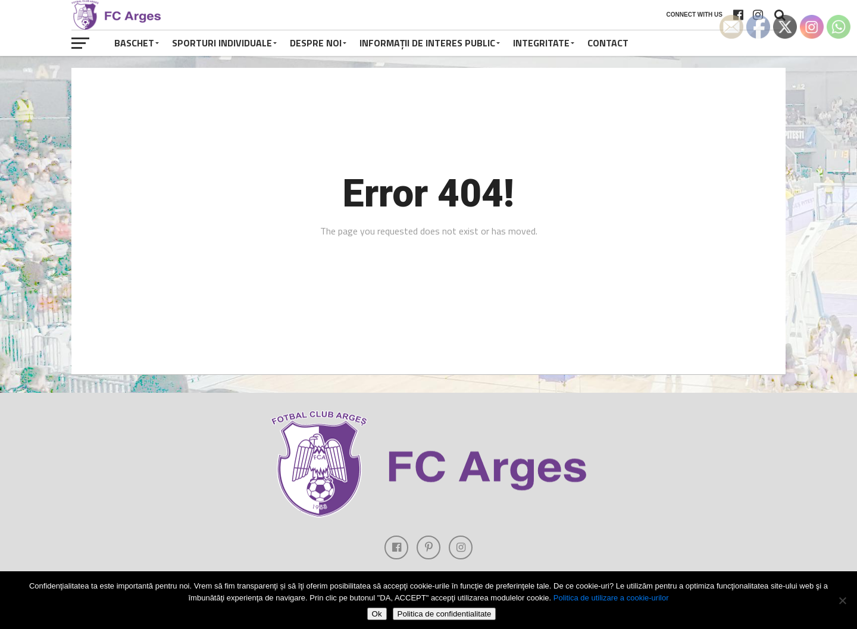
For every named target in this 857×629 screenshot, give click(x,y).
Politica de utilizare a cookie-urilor (611, 597)
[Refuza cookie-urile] (842, 600)
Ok (377, 613)
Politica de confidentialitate (445, 613)
